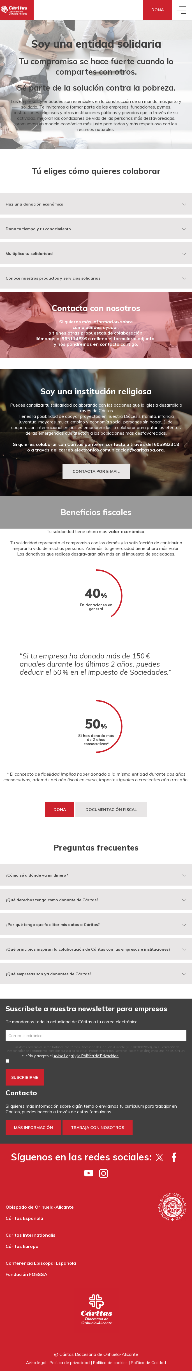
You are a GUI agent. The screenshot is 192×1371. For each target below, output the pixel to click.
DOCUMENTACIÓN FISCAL (111, 809)
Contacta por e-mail (96, 471)
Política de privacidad (70, 1362)
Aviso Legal (64, 1056)
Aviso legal (36, 1362)
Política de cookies (110, 1362)
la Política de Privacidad (98, 1056)
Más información (33, 1127)
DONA (60, 809)
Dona (157, 9)
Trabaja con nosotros (97, 1127)
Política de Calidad (148, 1362)
